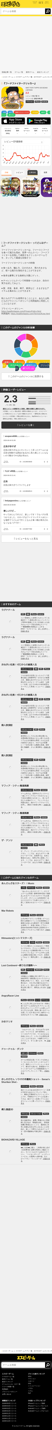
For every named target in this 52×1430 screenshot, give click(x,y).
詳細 (6, 172)
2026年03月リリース (9, 1408)
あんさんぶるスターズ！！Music (17, 883)
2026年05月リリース (9, 1403)
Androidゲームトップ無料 (37, 1408)
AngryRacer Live (10, 996)
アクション (32, 1378)
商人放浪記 (6, 725)
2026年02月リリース (9, 1411)
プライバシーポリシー (9, 1391)
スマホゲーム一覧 (8, 1376)
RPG (29, 1376)
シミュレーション (34, 1386)
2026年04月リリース (9, 1406)
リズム (30, 1391)
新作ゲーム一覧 (7, 1379)
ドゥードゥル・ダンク (12, 1049)
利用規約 (5, 1389)
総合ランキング (7, 1381)
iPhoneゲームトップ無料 (36, 1403)
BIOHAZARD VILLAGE (13, 1140)
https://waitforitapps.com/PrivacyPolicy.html (21, 311)
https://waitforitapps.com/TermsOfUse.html (30, 313)
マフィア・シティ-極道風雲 (15, 786)
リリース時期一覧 (8, 1386)
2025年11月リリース (9, 1418)
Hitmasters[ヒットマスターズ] (16, 938)
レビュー (19, 172)
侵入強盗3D (7, 1109)
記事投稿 (32, 172)
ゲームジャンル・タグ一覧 (11, 1384)
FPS (29, 1383)
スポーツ (31, 1381)
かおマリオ (6, 1021)
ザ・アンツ (6, 840)
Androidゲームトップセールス (38, 1411)
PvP (29, 1393)
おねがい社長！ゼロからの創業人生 (19, 664)
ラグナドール (8, 610)
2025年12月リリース (9, 1416)
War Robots (7, 911)
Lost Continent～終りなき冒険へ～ (19, 965)
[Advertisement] (26, 42)
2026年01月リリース (9, 1413)
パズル (30, 1388)
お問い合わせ (6, 1394)
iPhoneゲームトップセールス (38, 1406)
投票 (45, 172)
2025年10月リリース (9, 1421)
